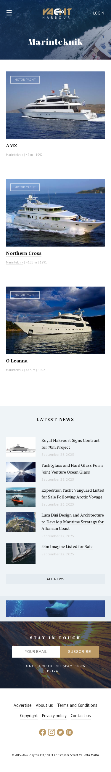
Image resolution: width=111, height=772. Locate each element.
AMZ (11, 145)
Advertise (23, 705)
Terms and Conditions (77, 705)
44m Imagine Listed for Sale (67, 546)
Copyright (29, 715)
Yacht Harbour (57, 14)
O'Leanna (17, 360)
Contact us (81, 715)
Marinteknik (14, 155)
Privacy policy (54, 715)
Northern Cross (23, 253)
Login (98, 13)
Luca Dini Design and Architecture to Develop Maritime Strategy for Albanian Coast (72, 521)
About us (44, 705)
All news (56, 579)
